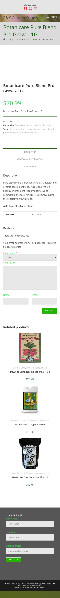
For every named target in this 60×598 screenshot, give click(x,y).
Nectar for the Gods (19, 473)
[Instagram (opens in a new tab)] (30, 8)
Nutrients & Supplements (39, 125)
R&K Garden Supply (20, 17)
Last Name (11, 532)
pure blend (48, 129)
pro (34, 129)
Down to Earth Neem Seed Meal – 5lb (30, 371)
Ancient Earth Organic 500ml (30, 424)
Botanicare (20, 125)
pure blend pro (10, 132)
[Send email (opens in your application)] (35, 8)
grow (29, 129)
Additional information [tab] (30, 159)
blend (11, 129)
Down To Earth (19, 367)
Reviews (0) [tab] (30, 166)
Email (35, 294)
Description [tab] (30, 152)
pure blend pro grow (29, 132)
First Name (11, 518)
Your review (10, 262)
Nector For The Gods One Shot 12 (30, 477)
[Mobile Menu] (51, 16)
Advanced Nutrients (19, 420)
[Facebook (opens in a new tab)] (25, 8)
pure (39, 129)
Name (7, 294)
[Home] (4, 39)
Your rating (10, 253)
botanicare (21, 129)
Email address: (13, 545)
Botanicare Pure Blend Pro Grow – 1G (34, 39)
